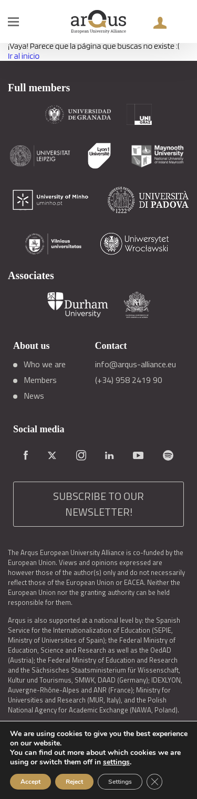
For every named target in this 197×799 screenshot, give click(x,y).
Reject (74, 781)
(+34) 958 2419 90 (128, 380)
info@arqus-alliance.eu (135, 364)
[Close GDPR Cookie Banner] (154, 782)
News (34, 395)
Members (40, 380)
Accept (30, 781)
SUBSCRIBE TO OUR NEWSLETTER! (98, 504)
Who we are (45, 364)
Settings (120, 781)
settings (116, 762)
